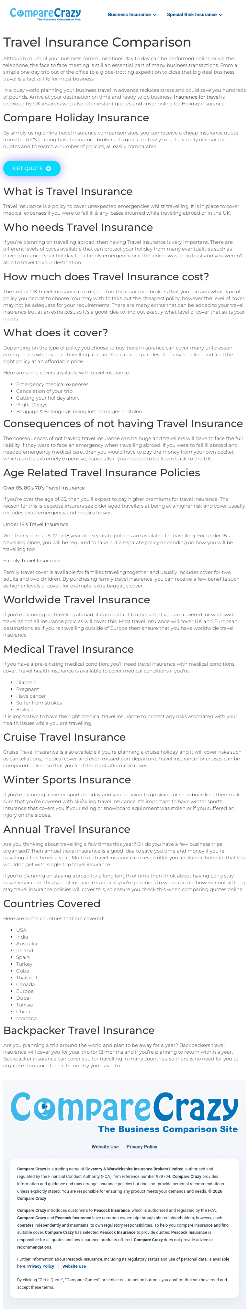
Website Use (105, 1147)
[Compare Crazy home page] (124, 1113)
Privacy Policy (142, 1147)
